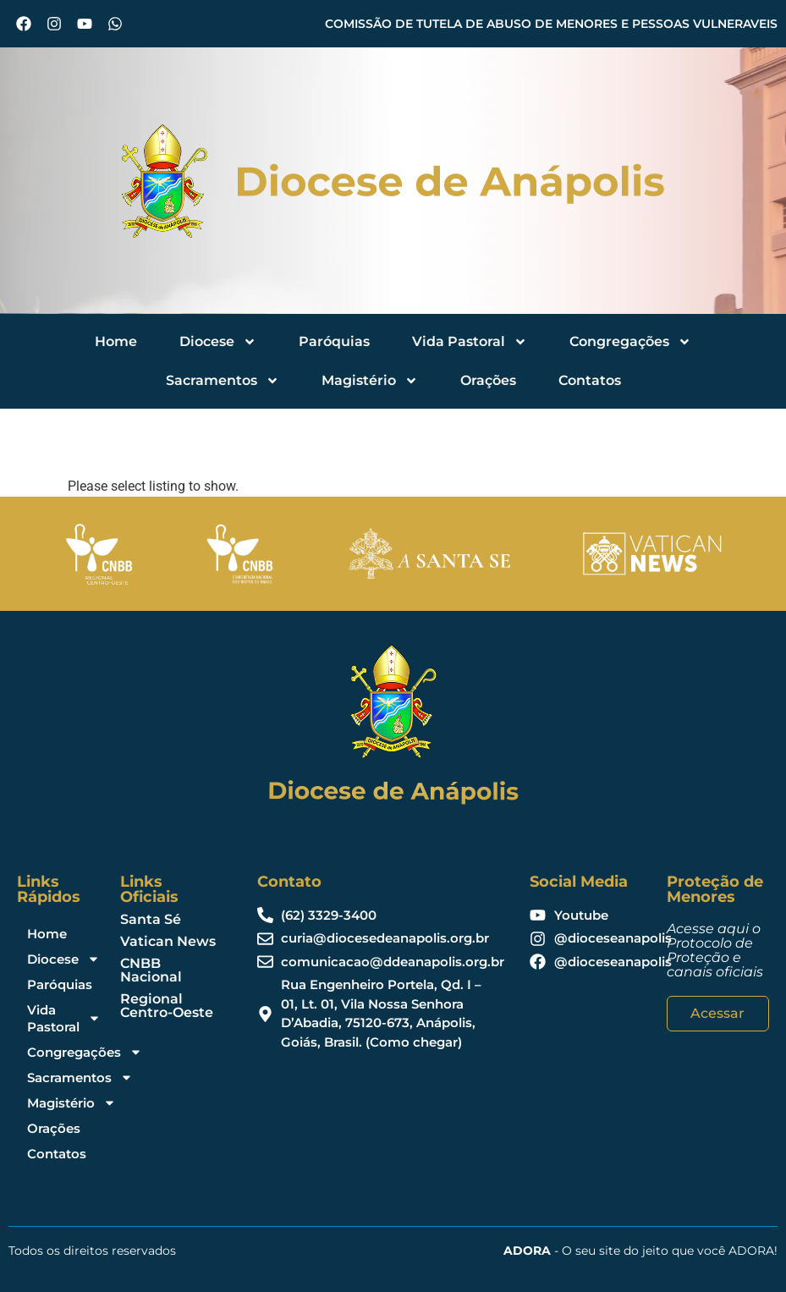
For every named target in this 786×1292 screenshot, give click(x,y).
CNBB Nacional (151, 970)
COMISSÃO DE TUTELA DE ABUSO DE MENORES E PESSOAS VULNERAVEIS (551, 23)
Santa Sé (150, 919)
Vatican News (168, 941)
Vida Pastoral (469, 342)
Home (116, 341)
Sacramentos (222, 381)
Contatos (589, 380)
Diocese (217, 342)
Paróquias (334, 341)
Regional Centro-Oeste (166, 1005)
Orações (488, 380)
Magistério (370, 381)
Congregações (630, 342)
